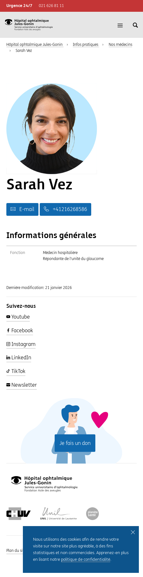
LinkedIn (18, 358)
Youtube (18, 317)
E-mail (22, 209)
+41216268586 (65, 209)
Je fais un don (75, 443)
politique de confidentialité (85, 559)
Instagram (21, 344)
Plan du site (16, 550)
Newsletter (21, 385)
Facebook (19, 330)
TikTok (15, 371)
